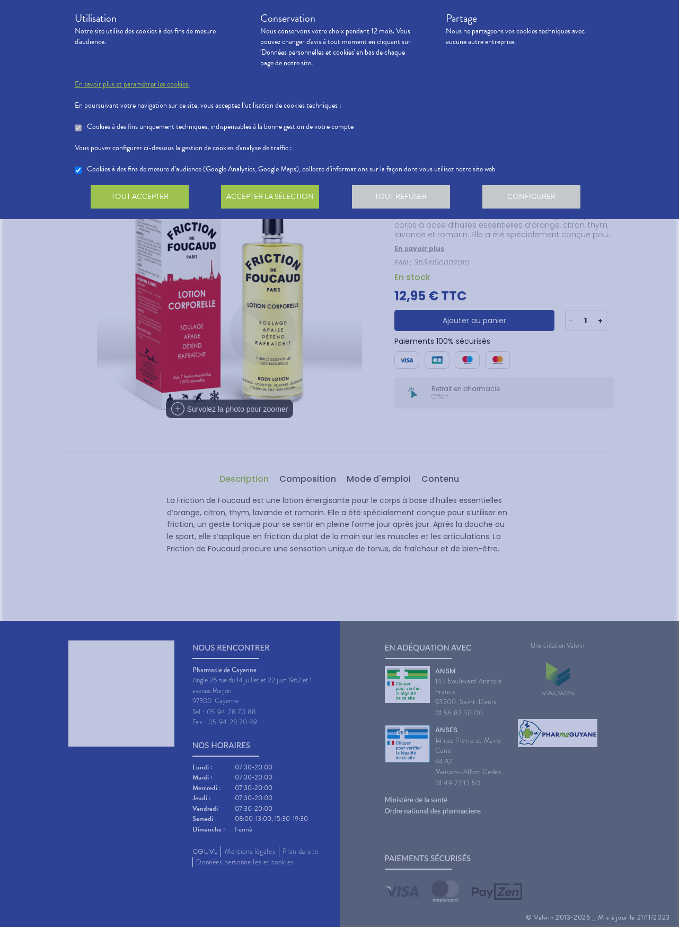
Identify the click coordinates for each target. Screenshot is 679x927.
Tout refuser (406, 198)
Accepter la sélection (273, 198)
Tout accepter (141, 198)
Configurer (538, 198)
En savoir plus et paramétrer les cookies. (132, 84)
